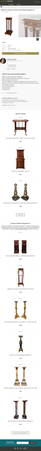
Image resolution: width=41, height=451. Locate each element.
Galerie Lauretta (11, 59)
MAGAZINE (19, 4)
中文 (39, 1)
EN (37, 1)
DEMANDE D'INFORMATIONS (20, 53)
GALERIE (8, 69)
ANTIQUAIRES (10, 4)
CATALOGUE (3, 4)
